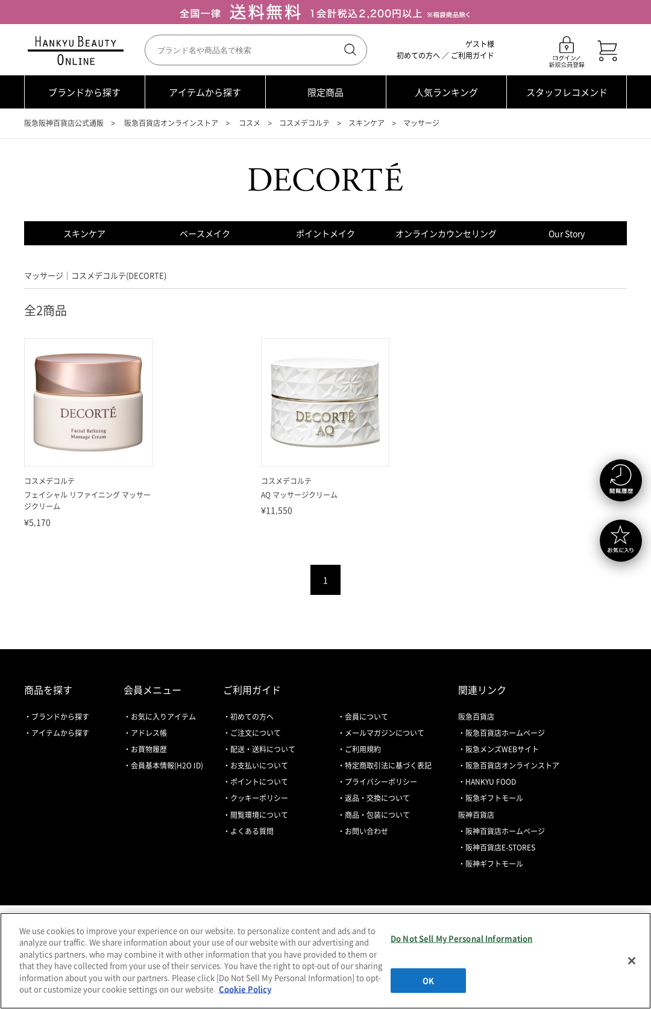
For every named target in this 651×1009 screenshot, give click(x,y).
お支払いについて (259, 765)
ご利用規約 (363, 749)
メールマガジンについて (384, 733)
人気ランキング (446, 92)
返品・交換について (377, 798)
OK (428, 980)
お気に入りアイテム (163, 716)
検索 (349, 50)
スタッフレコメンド (567, 92)
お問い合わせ (366, 831)
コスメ (249, 123)
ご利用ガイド (472, 55)
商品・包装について (377, 814)
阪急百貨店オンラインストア (171, 123)
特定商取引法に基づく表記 (388, 765)
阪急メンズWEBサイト (502, 749)
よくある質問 (252, 831)
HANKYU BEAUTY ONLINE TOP (78, 50)
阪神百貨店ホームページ (505, 831)
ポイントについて (259, 781)
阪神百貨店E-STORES (500, 847)
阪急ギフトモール (494, 798)
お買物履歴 (149, 749)
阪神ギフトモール (494, 863)
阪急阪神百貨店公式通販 (64, 123)
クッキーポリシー (259, 798)
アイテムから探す (205, 92)
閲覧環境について (259, 814)
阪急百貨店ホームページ (505, 733)
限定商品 (325, 92)
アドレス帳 (149, 733)
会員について (366, 716)
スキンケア (366, 123)
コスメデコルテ (304, 123)
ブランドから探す (84, 92)
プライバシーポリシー (381, 781)
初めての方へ (418, 55)
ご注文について (255, 733)
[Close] (631, 961)
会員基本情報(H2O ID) (167, 765)
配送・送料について (262, 749)
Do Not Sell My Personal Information (462, 938)
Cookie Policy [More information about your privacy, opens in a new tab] (245, 989)
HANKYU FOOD (490, 781)
